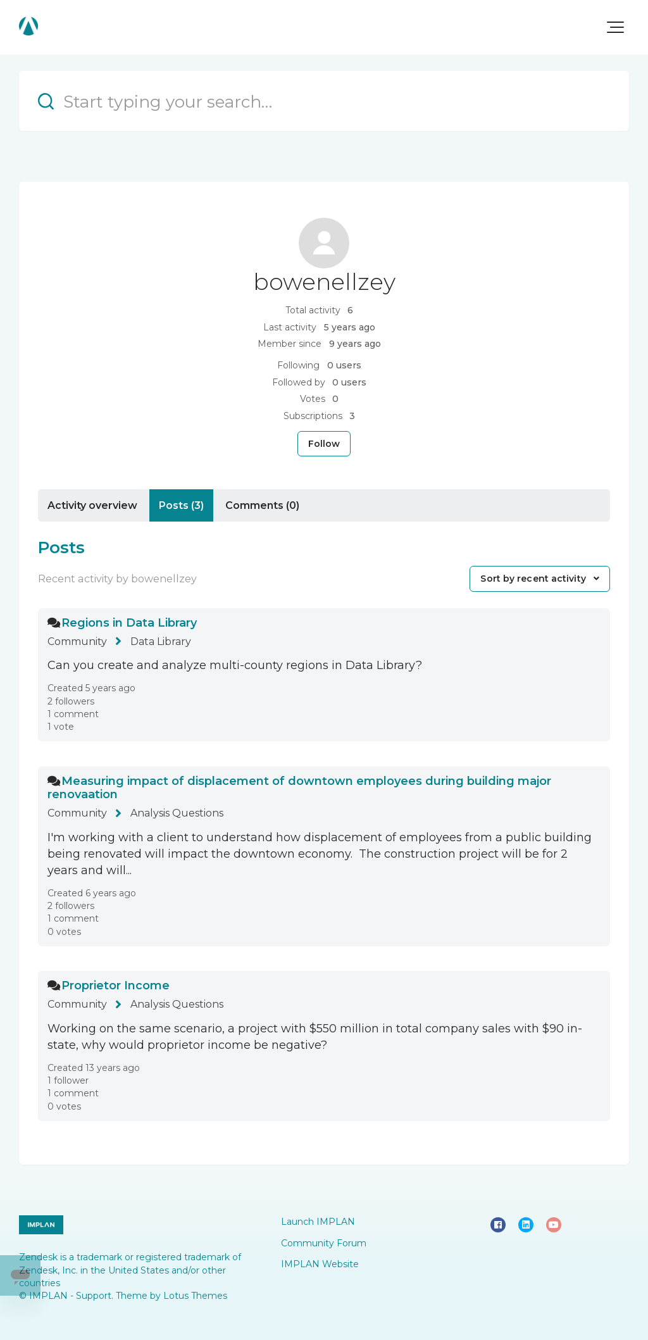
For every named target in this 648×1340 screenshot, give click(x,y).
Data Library (160, 642)
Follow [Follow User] (324, 443)
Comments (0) (262, 505)
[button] (615, 27)
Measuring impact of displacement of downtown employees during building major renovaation (299, 788)
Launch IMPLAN (318, 1221)
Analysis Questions (176, 813)
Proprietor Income (115, 985)
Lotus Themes (195, 1295)
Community (77, 642)
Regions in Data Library (129, 623)
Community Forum (323, 1243)
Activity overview (92, 505)
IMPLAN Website (320, 1264)
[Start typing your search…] (324, 101)
